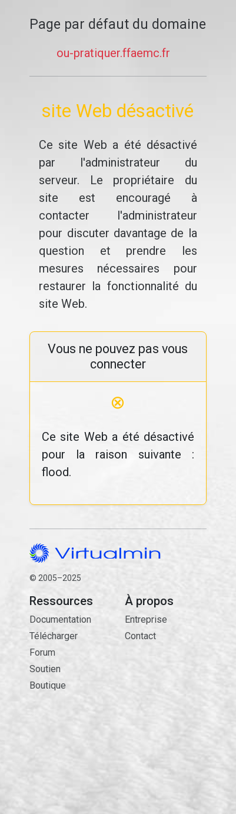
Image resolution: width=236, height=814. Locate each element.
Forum (42, 652)
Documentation (60, 619)
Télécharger (53, 636)
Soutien (45, 669)
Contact (165, 690)
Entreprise (146, 619)
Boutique (47, 685)
